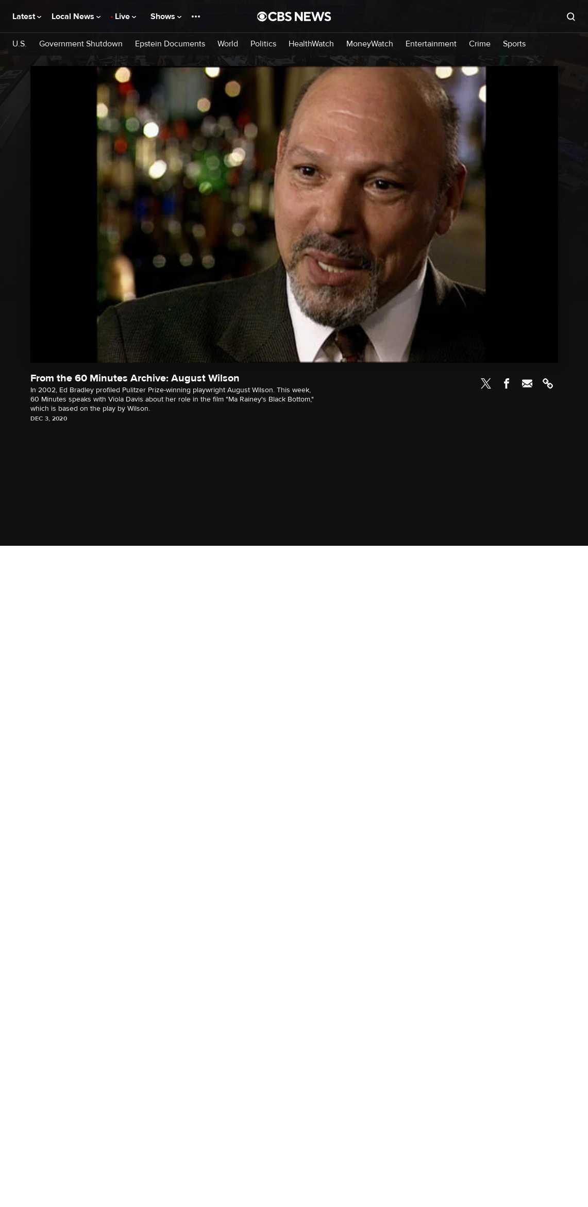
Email (527, 383)
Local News (76, 16)
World (227, 44)
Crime (480, 44)
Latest (26, 16)
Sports (514, 44)
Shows (165, 16)
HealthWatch (311, 44)
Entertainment (431, 44)
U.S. (19, 44)
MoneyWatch (369, 44)
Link (548, 383)
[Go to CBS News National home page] (294, 16)
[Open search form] (571, 16)
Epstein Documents (170, 44)
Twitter (486, 383)
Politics (263, 44)
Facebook (506, 383)
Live (125, 16)
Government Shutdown (81, 44)
